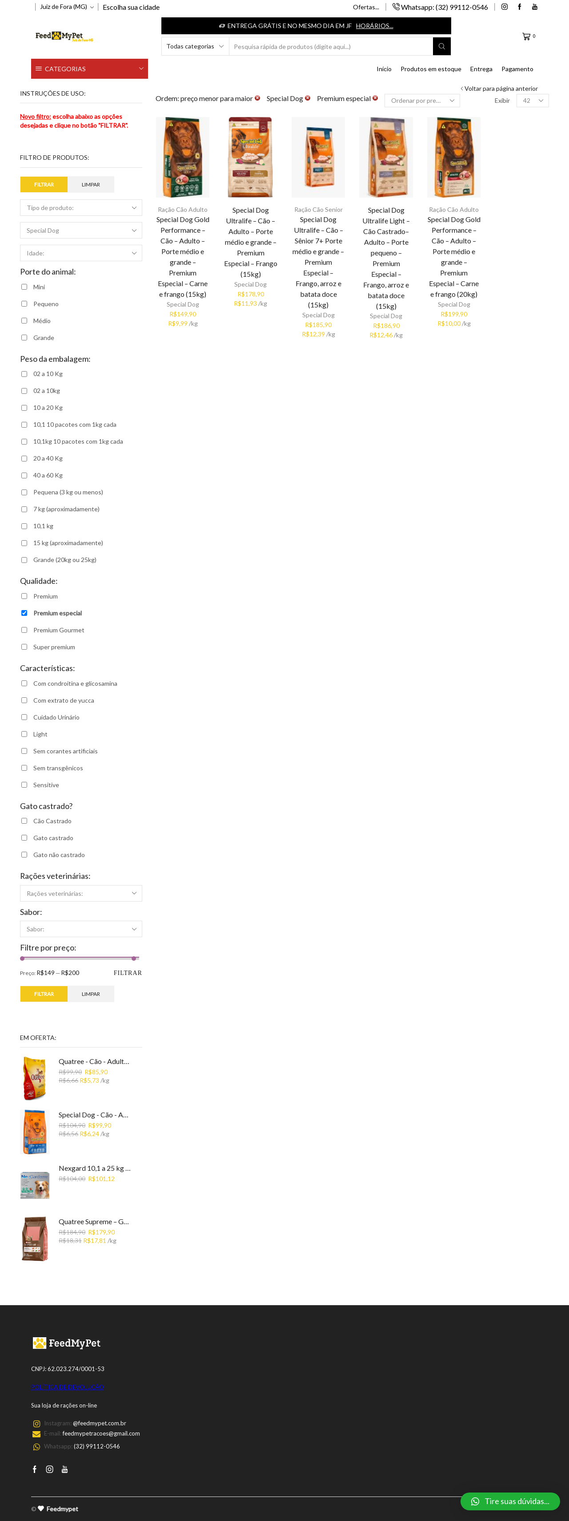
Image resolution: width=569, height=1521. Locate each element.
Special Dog (183, 304)
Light (40, 734)
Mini (39, 287)
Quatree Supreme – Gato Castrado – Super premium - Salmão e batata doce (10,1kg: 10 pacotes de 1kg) (95, 1221)
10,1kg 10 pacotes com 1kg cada (78, 441)
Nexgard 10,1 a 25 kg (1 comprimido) (95, 1168)
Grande (43, 337)
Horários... (374, 25)
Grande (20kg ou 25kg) (64, 559)
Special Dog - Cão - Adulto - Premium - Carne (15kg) (95, 1114)
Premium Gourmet (58, 630)
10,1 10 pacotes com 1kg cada (74, 424)
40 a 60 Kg (48, 475)
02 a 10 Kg (48, 373)
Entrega (481, 69)
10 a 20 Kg (48, 407)
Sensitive (46, 785)
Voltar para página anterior (501, 88)
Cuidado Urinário (56, 717)
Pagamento (517, 69)
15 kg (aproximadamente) (68, 542)
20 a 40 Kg (48, 458)
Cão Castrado (52, 821)
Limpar (91, 184)
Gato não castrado (59, 854)
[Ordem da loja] (422, 100)
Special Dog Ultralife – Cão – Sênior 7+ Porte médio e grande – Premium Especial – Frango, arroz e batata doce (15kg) (318, 261)
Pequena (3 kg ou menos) (68, 492)
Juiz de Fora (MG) (63, 6)
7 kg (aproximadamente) (66, 509)
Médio (42, 320)
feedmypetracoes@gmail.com (101, 1433)
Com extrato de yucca (63, 700)
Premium (45, 596)
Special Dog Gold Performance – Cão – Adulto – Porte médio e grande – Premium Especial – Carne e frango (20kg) (454, 256)
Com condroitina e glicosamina (75, 683)
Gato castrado (53, 837)
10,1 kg (43, 526)
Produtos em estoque (431, 69)
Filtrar (44, 184)
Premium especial (57, 613)
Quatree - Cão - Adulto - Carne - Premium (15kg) (95, 1061)
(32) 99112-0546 (97, 1446)
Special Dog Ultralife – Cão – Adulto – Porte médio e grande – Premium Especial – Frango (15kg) (250, 242)
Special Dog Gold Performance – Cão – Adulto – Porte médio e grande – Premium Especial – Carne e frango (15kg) (182, 256)
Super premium (54, 647)
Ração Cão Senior (318, 209)
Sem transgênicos (58, 768)
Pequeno (46, 303)
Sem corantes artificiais (65, 751)
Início (384, 69)
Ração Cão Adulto (183, 209)
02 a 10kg (46, 390)
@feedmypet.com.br (99, 1423)
